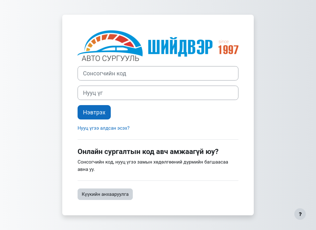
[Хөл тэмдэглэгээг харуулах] (300, 214)
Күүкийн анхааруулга (105, 194)
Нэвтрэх (94, 112)
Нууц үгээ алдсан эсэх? (104, 128)
